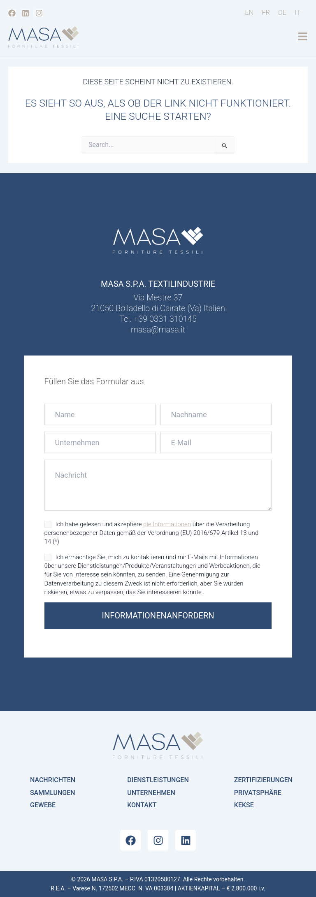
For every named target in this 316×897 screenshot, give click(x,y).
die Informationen (167, 524)
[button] (302, 37)
